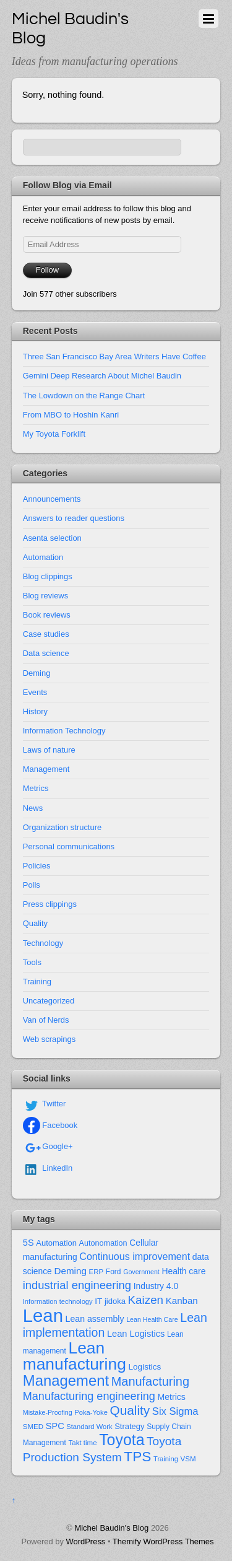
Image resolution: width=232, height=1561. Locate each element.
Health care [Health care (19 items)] (183, 1271)
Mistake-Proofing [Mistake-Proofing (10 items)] (47, 1412)
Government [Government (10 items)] (141, 1271)
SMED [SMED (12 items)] (33, 1426)
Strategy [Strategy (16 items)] (129, 1426)
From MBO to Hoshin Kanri (71, 414)
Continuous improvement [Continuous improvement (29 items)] (134, 1256)
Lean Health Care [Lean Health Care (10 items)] (152, 1319)
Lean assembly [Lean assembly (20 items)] (95, 1319)
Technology (43, 943)
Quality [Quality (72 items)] (130, 1410)
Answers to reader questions (73, 518)
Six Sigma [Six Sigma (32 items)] (175, 1411)
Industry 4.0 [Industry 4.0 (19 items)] (156, 1286)
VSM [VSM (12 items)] (188, 1459)
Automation (43, 557)
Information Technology (64, 730)
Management (46, 769)
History (35, 711)
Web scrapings (49, 1039)
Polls (31, 885)
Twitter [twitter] (44, 1103)
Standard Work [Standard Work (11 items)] (89, 1426)
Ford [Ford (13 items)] (113, 1271)
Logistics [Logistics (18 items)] (144, 1366)
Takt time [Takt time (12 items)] (83, 1442)
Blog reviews (45, 595)
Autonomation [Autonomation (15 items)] (103, 1243)
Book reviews (47, 614)
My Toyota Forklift (54, 434)
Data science (46, 653)
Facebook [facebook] (50, 1125)
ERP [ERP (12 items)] (96, 1271)
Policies (37, 865)
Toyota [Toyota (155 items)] (121, 1439)
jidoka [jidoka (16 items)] (115, 1301)
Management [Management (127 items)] (66, 1380)
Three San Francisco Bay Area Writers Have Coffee (114, 356)
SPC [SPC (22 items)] (55, 1426)
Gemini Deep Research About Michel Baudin (102, 375)
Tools (32, 962)
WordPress (86, 1541)
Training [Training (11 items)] (165, 1459)
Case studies (46, 634)
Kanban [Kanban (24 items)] (182, 1300)
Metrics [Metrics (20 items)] (171, 1397)
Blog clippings (47, 576)
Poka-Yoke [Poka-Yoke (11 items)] (91, 1412)
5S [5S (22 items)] (28, 1243)
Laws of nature (49, 749)
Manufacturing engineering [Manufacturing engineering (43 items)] (89, 1396)
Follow (47, 269)
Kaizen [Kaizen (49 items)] (146, 1299)
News (33, 808)
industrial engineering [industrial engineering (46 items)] (77, 1285)
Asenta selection (52, 538)
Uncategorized (49, 1000)
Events (35, 692)
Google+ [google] (48, 1146)
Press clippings (50, 904)
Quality (35, 923)
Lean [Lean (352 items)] (43, 1315)
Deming (37, 673)
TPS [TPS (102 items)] (137, 1456)
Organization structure (62, 827)
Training (37, 981)
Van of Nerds (46, 1020)
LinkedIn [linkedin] (48, 1168)
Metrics (36, 788)
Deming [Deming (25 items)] (70, 1271)
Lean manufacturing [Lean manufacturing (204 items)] (74, 1356)
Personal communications (68, 846)
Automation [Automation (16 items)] (56, 1243)
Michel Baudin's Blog (111, 1528)
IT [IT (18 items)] (98, 1301)
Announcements (52, 499)
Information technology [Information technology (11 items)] (58, 1301)
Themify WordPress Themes (163, 1541)
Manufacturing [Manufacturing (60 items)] (150, 1381)
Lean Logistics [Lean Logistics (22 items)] (136, 1334)
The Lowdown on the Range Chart (84, 395)
